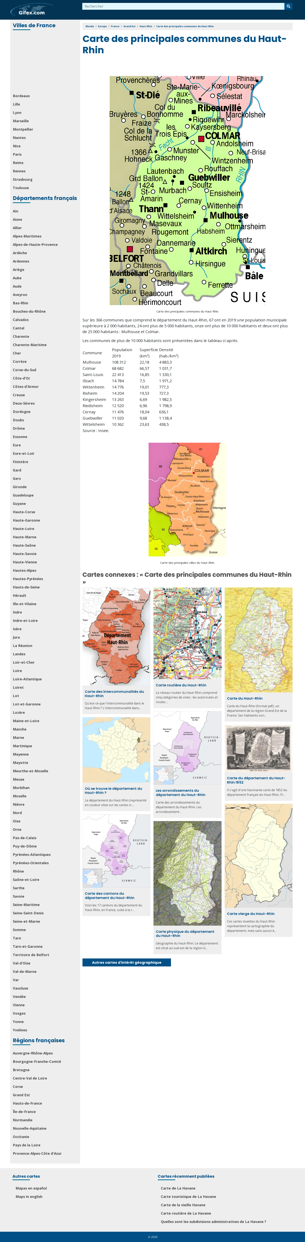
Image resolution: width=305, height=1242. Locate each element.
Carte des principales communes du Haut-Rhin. (187, 311)
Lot (16, 695)
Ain (15, 211)
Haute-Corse (24, 512)
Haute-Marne (24, 537)
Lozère (19, 712)
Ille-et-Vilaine (24, 603)
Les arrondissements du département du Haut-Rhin (180, 792)
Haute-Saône (24, 545)
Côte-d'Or (21, 378)
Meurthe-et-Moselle (30, 771)
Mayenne (21, 754)
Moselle (19, 796)
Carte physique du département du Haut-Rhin (185, 933)
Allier (17, 227)
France (115, 26)
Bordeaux (21, 95)
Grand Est (21, 1095)
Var (16, 980)
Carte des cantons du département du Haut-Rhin (109, 895)
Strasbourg (22, 179)
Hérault (19, 595)
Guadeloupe (23, 495)
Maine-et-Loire (26, 720)
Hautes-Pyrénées (28, 578)
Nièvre (19, 804)
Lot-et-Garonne (27, 704)
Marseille (21, 121)
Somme (19, 929)
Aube (17, 278)
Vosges (19, 1013)
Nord (17, 812)
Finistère (20, 461)
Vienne (19, 1005)
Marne (18, 737)
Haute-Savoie (25, 553)
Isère (17, 629)
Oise (16, 821)
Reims (18, 162)
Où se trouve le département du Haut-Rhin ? (113, 790)
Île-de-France (24, 1111)
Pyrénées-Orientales (31, 863)
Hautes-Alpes (24, 570)
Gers (17, 478)
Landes (19, 654)
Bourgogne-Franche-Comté (37, 1061)
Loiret (18, 687)
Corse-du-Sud (24, 369)
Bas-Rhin (20, 303)
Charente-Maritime (30, 344)
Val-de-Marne (25, 971)
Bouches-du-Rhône (29, 311)
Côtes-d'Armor (26, 386)
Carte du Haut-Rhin (245, 698)
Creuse (19, 395)
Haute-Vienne (25, 562)
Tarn (17, 938)
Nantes (19, 137)
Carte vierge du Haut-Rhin (251, 913)
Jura (16, 637)
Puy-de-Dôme (25, 846)
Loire (17, 670)
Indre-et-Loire (25, 620)
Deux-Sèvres (24, 403)
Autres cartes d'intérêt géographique (126, 962)
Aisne (17, 219)
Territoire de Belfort (31, 954)
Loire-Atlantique (27, 679)
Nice (17, 146)
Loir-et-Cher (24, 662)
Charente (21, 336)
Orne (17, 829)
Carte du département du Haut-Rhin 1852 (256, 780)
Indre (17, 612)
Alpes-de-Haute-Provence (35, 244)
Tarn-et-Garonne (28, 946)
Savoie (18, 896)
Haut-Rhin (146, 26)
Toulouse (21, 187)
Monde (90, 26)
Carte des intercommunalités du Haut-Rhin (114, 693)
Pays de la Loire (26, 1145)
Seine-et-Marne (26, 921)
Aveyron (20, 294)
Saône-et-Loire (26, 879)
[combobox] (183, 6)
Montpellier (23, 129)
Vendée (19, 996)
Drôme (19, 428)
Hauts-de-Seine (26, 587)
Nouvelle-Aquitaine (29, 1128)
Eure (17, 445)
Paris (17, 154)
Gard (17, 470)
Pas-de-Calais (24, 837)
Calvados (21, 319)
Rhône (18, 871)
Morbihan (21, 787)
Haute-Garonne (26, 520)
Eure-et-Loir (23, 453)
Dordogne (22, 411)
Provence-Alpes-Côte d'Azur (37, 1153)
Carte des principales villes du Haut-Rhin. (187, 563)
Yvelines (20, 1030)
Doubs (18, 420)
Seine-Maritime (26, 904)
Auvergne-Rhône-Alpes (33, 1053)
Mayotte (20, 762)
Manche (19, 729)
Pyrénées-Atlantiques (32, 854)
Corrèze (20, 361)
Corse (18, 1086)
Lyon (17, 112)
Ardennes (21, 261)
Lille (16, 104)
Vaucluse (20, 988)
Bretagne (21, 1069)
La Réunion (22, 645)
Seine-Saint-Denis (28, 913)
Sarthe (19, 888)
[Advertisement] (45, 62)
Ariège (18, 269)
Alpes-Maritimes (27, 236)
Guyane (19, 503)
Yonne (18, 1021)
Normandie (22, 1120)
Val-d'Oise (21, 963)
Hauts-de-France (27, 1103)
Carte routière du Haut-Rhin (181, 685)
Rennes (19, 171)
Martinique (22, 746)
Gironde (20, 486)
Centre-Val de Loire (30, 1078)
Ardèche (20, 252)
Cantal (18, 328)
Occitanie (21, 1136)
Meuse (18, 779)
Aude (17, 286)
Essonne (20, 436)
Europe (102, 26)
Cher (17, 353)
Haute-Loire (23, 528)
